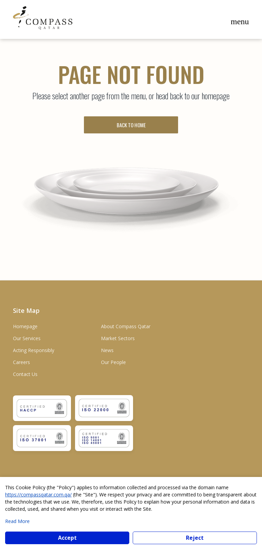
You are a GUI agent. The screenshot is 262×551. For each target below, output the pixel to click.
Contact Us (25, 374)
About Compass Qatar (125, 326)
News (107, 350)
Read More (17, 521)
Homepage (25, 326)
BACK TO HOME (131, 125)
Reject (195, 537)
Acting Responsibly (33, 350)
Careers (21, 362)
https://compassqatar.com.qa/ (38, 494)
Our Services (27, 338)
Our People (113, 362)
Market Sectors (118, 338)
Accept (67, 537)
